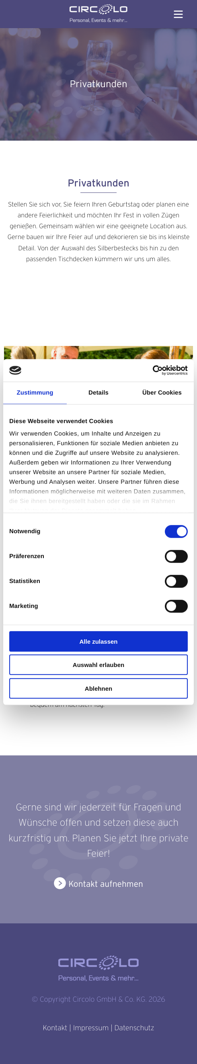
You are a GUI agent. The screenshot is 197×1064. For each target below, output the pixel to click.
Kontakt (55, 1028)
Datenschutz (134, 1028)
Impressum (91, 1028)
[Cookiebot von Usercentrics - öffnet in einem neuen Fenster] (152, 370)
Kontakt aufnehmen (105, 884)
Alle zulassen (98, 641)
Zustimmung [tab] (35, 392)
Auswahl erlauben (98, 664)
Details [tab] (98, 392)
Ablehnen (98, 688)
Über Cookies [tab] (162, 392)
